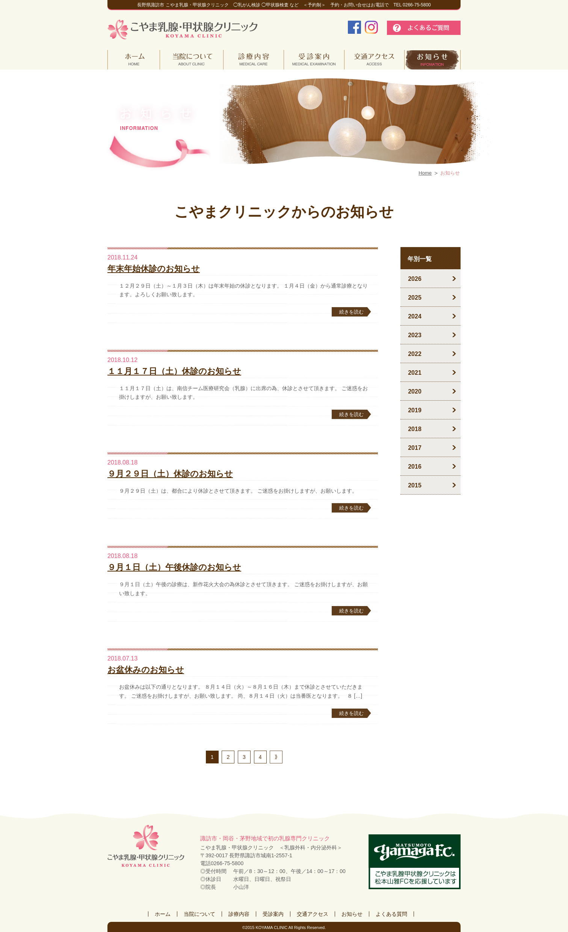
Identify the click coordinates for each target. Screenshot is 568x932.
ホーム (163, 914)
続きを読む (351, 312)
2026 (414, 279)
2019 (414, 410)
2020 (414, 391)
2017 (414, 448)
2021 (414, 372)
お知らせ (352, 914)
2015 (414, 485)
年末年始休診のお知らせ (153, 268)
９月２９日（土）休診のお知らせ (170, 473)
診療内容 (238, 914)
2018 (414, 429)
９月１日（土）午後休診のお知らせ (174, 567)
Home (425, 173)
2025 (414, 297)
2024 (414, 316)
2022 (414, 354)
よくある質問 (391, 914)
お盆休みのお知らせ (145, 669)
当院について (199, 914)
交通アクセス (312, 914)
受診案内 (273, 914)
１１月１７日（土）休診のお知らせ (174, 371)
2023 (414, 335)
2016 (414, 466)
